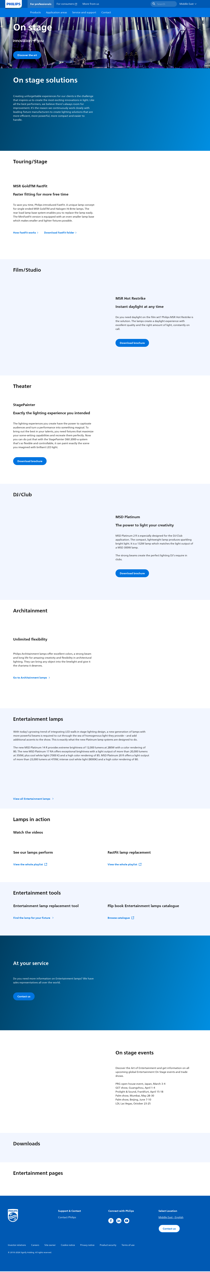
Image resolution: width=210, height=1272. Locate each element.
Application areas (56, 12)
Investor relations (17, 1246)
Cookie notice (68, 1246)
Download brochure (132, 343)
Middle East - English (170, 1218)
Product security (108, 1246)
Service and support (84, 12)
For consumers (67, 4)
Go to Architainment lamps (32, 678)
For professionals (40, 4)
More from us (91, 4)
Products (35, 12)
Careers (35, 1246)
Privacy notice (87, 1246)
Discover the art (27, 55)
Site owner (50, 1246)
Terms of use (128, 1246)
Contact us (23, 997)
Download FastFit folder (60, 233)
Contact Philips (67, 1218)
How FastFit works (26, 233)
